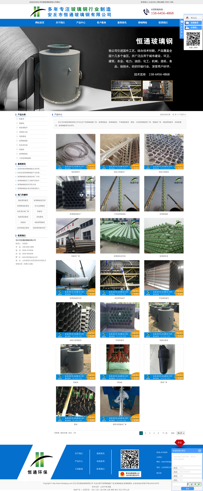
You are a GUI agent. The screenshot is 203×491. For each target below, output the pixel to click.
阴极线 (21, 123)
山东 (127, 490)
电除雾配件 (23, 128)
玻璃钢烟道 (23, 154)
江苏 (97, 490)
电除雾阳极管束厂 (39, 228)
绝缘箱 (21, 149)
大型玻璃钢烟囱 (25, 158)
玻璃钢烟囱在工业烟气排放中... (29, 181)
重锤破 (119, 382)
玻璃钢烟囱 (23, 141)
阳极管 (21, 119)
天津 (124, 490)
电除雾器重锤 (23, 217)
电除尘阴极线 (164, 172)
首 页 (174, 115)
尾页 (173, 433)
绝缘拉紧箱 (164, 340)
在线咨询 (101, 461)
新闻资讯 (122, 22)
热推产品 (77, 490)
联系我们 (144, 2)
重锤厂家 (163, 382)
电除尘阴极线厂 (120, 172)
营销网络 (142, 22)
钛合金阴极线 (40, 206)
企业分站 (152, 2)
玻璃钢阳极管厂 (76, 214)
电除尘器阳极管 (76, 340)
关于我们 (60, 22)
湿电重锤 (22, 136)
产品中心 (80, 22)
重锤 (75, 424)
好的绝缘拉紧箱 (23, 228)
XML (172, 2)
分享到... (194, 28)
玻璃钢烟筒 (128, 483)
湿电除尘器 (23, 132)
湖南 (112, 490)
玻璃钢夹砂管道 (120, 256)
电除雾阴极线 (40, 222)
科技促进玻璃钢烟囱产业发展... (29, 173)
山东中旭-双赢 (105, 487)
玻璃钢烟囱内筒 (76, 298)
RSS (167, 2)
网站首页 (39, 22)
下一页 (164, 433)
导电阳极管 (120, 340)
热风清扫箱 (23, 145)
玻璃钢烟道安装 (40, 200)
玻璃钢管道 (164, 256)
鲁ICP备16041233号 (151, 483)
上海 (101, 490)
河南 (104, 490)
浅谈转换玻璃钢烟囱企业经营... (29, 169)
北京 (93, 490)
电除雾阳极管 (23, 200)
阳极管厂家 (75, 256)
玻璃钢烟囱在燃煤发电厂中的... (29, 177)
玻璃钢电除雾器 (23, 206)
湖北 (116, 490)
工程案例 (79, 469)
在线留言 (194, 23)
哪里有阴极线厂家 (120, 424)
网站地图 (160, 2)
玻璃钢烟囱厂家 (108, 483)
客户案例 (101, 22)
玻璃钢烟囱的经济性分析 (26, 184)
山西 (108, 490)
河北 (120, 490)
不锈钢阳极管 (164, 298)
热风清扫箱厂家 (23, 211)
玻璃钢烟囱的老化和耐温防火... (29, 188)
